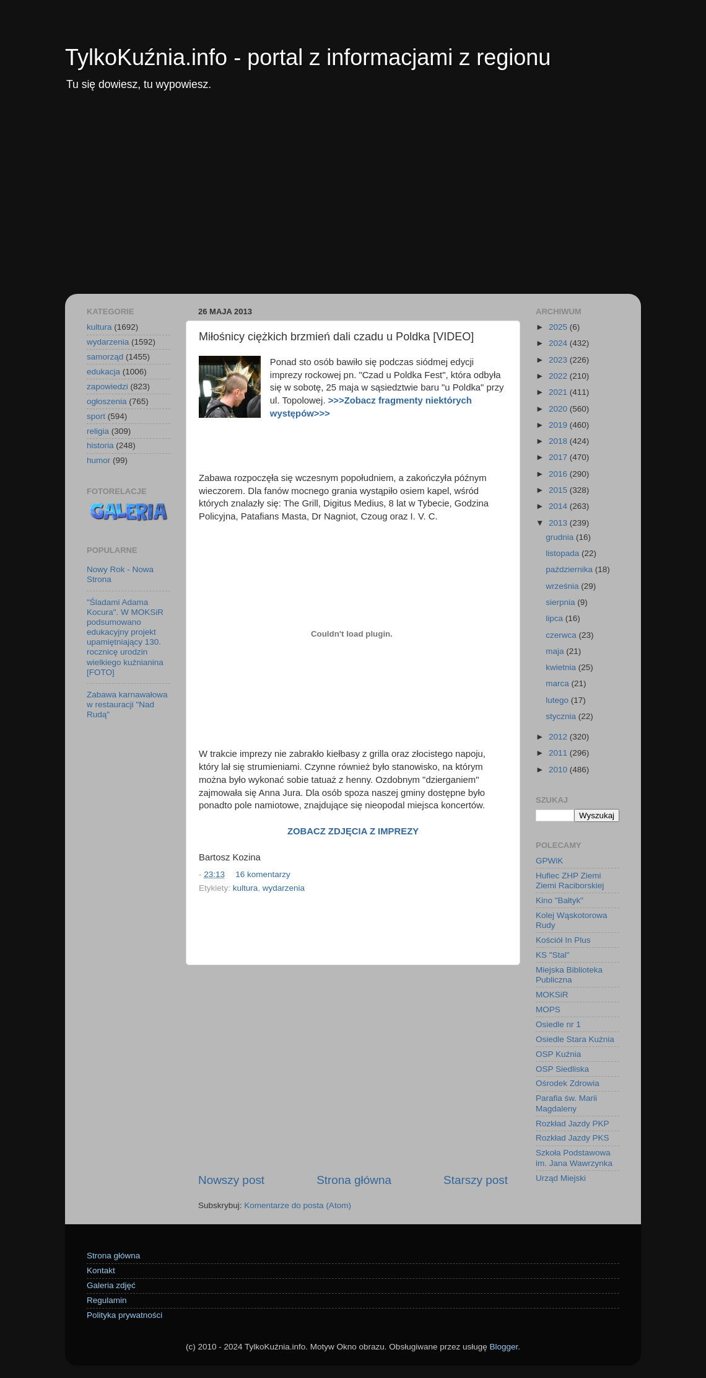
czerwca (562, 635)
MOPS (548, 1009)
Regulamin (107, 1300)
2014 (559, 506)
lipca (555, 618)
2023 (559, 359)
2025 (559, 327)
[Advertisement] (353, 201)
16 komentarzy (262, 874)
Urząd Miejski (561, 1178)
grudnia (561, 537)
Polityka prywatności (124, 1315)
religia (98, 431)
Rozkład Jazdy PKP (572, 1123)
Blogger (503, 1346)
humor (98, 460)
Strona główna (353, 1179)
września (563, 586)
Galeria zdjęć (111, 1285)
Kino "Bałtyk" (559, 900)
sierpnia (561, 602)
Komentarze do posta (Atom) (297, 1205)
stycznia (562, 716)
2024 (559, 343)
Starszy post (475, 1179)
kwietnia (562, 667)
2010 (559, 769)
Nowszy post (231, 1179)
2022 (559, 376)
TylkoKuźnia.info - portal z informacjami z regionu (308, 57)
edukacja (103, 371)
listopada (564, 553)
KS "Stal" (553, 955)
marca (558, 683)
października (570, 569)
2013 (559, 523)
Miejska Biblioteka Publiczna (569, 974)
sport (96, 416)
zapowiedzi (107, 386)
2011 (559, 752)
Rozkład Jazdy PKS (572, 1137)
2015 (559, 490)
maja (556, 651)
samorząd (105, 356)
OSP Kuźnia (558, 1054)
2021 (559, 392)
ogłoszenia (107, 401)
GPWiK (549, 860)
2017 (559, 457)
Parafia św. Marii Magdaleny (566, 1103)
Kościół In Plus (563, 940)
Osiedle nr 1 (558, 1024)
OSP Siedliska (562, 1069)
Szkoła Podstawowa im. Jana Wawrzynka (574, 1157)
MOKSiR (552, 994)
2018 (559, 441)
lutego (558, 700)
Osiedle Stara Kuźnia (575, 1039)
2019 (559, 425)
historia (100, 445)
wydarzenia (284, 888)
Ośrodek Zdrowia (567, 1083)
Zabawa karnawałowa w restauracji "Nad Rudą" (127, 704)
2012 (559, 736)
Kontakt (101, 1270)
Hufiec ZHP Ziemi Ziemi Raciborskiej (570, 880)
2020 (559, 408)
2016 (559, 474)
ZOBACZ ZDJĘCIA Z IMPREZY (353, 831)
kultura (245, 888)
